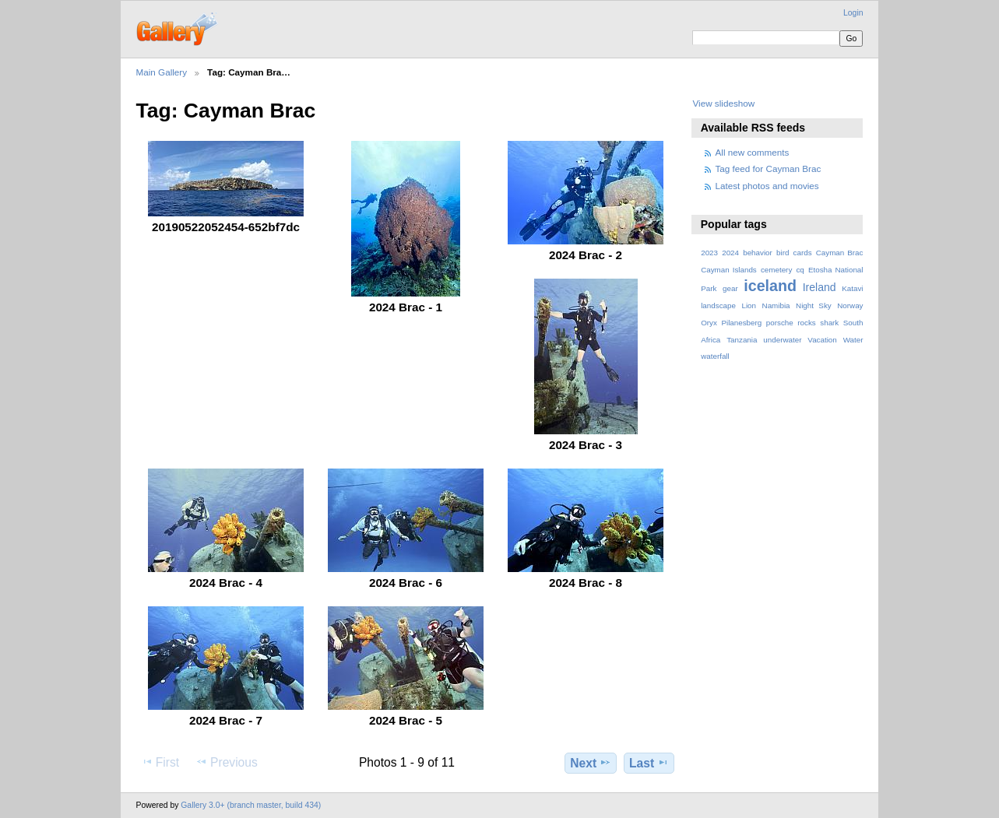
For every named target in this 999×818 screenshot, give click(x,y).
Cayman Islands (729, 269)
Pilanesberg (741, 322)
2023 (709, 252)
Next (590, 763)
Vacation (821, 339)
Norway (850, 305)
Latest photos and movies (767, 186)
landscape (718, 305)
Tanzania (741, 339)
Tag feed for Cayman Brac (768, 168)
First (160, 762)
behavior (757, 252)
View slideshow (723, 103)
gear (730, 288)
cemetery (776, 269)
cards (802, 252)
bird (782, 252)
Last (649, 763)
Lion (748, 305)
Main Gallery (162, 72)
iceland (770, 285)
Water (853, 339)
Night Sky (814, 305)
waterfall (715, 356)
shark (829, 322)
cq (800, 269)
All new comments (753, 152)
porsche (779, 322)
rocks (806, 322)
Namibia (776, 305)
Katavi (852, 288)
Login (853, 13)
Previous (226, 762)
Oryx (709, 322)
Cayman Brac (840, 252)
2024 (730, 252)
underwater (782, 339)
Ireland (819, 287)
